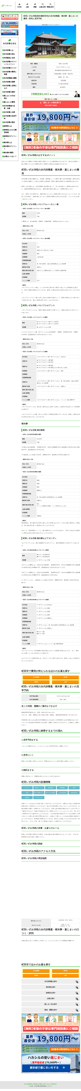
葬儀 (35, 5)
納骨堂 (36, 682)
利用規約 (35, 1084)
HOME (19, 5)
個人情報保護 (28, 1084)
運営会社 (54, 1084)
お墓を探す (42, 5)
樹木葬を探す (51, 987)
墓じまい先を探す (50, 1004)
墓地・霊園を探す (50, 1010)
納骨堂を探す (51, 993)
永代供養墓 (36, 677)
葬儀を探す (50, 5)
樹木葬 (65, 677)
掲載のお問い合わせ (45, 1084)
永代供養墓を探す (50, 981)
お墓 (27, 5)
